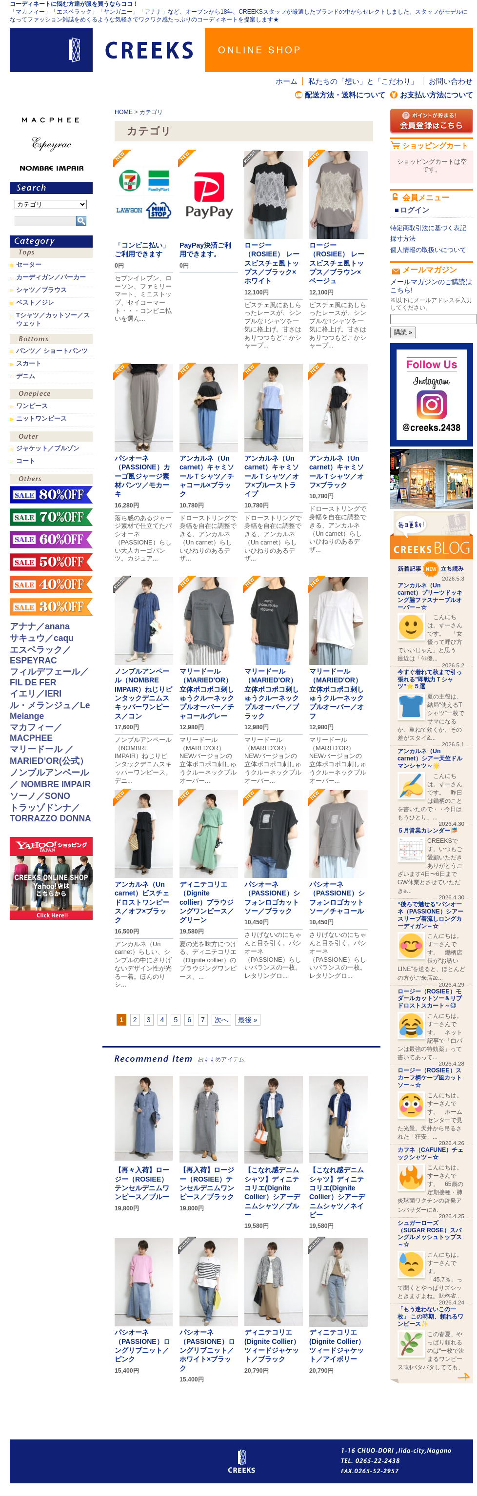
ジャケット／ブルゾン (48, 448)
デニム (25, 376)
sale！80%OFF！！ (51, 495)
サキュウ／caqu (42, 638)
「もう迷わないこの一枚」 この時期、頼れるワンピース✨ (430, 1316)
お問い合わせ (451, 81)
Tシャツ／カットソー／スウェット (53, 319)
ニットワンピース (41, 418)
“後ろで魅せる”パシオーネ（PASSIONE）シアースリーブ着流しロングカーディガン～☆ (430, 915)
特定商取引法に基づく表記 (428, 228)
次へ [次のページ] (221, 1020)
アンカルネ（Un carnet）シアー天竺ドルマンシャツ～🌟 (430, 758)
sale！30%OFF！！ (51, 607)
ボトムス (51, 340)
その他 (51, 480)
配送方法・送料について (345, 95)
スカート (28, 363)
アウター (51, 437)
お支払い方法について (436, 95)
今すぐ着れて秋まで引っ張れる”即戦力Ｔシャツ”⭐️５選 (430, 679)
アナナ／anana (40, 626)
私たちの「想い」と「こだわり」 (363, 81)
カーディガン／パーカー (51, 277)
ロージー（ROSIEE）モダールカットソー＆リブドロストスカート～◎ (430, 999)
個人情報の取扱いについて (428, 249)
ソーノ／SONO (40, 796)
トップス (51, 254)
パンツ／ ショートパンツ (52, 351)
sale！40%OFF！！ (51, 584)
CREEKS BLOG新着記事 (431, 544)
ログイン (414, 210)
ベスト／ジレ (35, 302)
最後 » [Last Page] (248, 1020)
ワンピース (51, 395)
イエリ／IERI (35, 694)
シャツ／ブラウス (41, 290)
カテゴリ (151, 112)
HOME (124, 112)
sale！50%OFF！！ (51, 562)
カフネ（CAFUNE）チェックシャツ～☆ (430, 1153)
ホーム (287, 81)
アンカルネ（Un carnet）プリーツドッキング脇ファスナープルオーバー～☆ (430, 596)
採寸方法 (403, 238)
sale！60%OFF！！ (51, 539)
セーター (28, 264)
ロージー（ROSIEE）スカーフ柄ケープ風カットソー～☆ (430, 1077)
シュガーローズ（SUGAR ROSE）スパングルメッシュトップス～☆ (430, 1234)
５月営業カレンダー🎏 (427, 830)
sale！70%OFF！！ (51, 517)
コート (25, 461)
